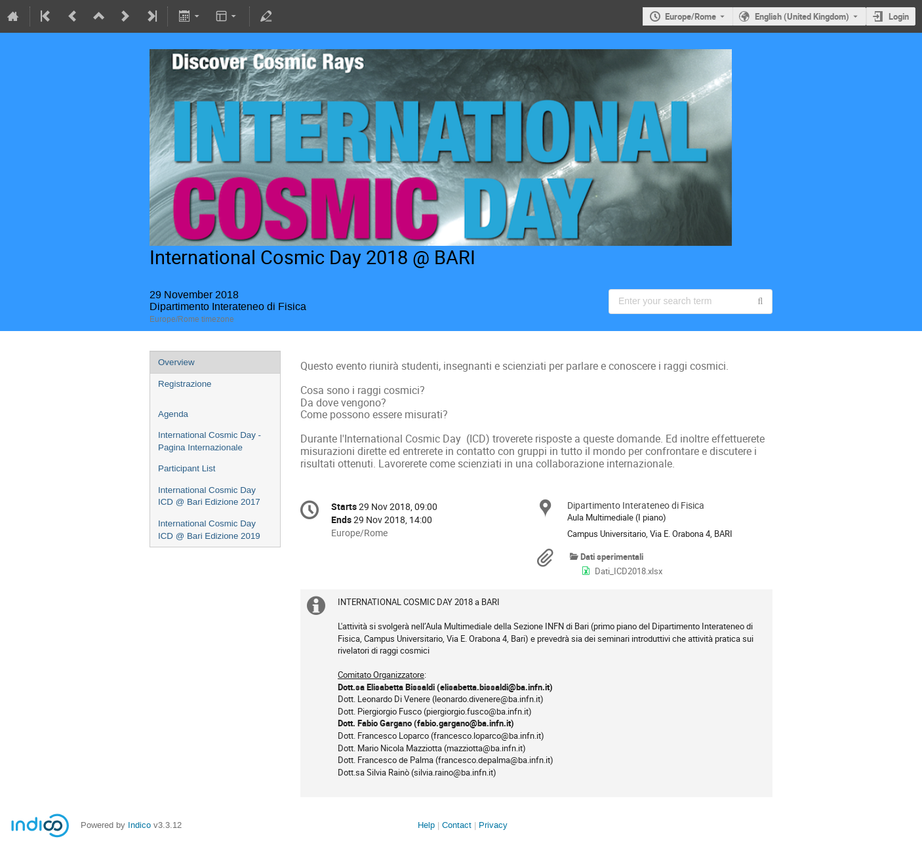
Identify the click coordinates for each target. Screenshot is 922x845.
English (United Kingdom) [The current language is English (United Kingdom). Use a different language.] (802, 16)
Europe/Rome (690, 16)
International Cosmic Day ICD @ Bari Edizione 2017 (209, 496)
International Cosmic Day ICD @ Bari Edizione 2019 (209, 530)
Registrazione (185, 384)
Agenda (173, 414)
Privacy (493, 825)
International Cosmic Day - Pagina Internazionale (209, 441)
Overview (176, 362)
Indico (139, 825)
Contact (456, 825)
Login (899, 16)
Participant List (186, 468)
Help (426, 825)
